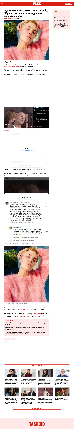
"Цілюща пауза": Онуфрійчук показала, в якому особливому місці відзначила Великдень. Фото (44, 382)
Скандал (28, 6)
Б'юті (35, 6)
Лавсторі (39, 6)
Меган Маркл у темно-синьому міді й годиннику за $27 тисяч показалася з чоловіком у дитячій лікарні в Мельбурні (28, 401)
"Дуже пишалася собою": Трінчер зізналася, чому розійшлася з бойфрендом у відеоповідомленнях (12, 381)
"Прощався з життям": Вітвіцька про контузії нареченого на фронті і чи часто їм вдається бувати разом (12, 401)
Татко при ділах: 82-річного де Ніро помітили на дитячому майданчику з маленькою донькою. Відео (62, 382)
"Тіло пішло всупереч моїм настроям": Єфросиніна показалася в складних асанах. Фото (28, 381)
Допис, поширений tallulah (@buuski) (26, 165)
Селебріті (23, 6)
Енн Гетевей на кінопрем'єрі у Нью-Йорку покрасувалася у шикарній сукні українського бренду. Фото (45, 401)
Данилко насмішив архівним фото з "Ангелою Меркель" (61, 14)
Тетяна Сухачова (7, 18)
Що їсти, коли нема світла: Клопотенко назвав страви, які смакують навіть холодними (61, 19)
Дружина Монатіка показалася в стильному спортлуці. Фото (61, 400)
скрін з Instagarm (6, 130)
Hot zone (44, 6)
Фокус (55, 12)
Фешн (32, 6)
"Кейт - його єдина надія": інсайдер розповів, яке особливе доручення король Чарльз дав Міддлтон (61, 24)
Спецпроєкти (50, 6)
